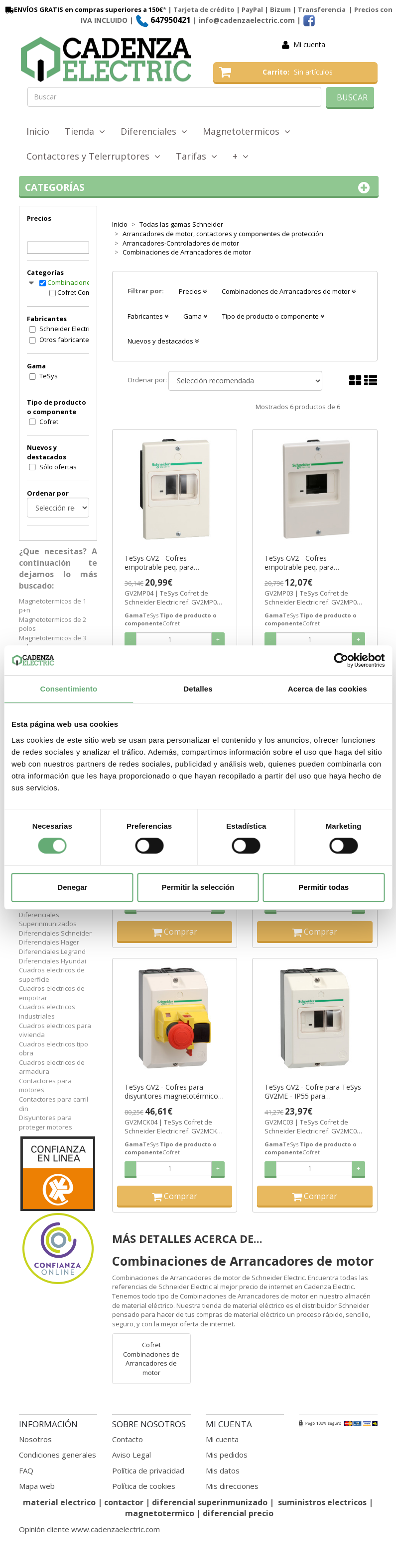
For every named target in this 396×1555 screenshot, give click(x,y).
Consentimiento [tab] (68, 689)
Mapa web (37, 1486)
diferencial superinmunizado (209, 1502)
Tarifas (196, 156)
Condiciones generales (57, 1455)
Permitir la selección (198, 887)
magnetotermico (160, 1513)
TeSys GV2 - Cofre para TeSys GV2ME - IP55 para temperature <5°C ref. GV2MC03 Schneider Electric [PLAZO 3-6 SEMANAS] (312, 1092)
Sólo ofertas (58, 466)
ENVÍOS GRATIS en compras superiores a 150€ (83, 9)
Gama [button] (195, 316)
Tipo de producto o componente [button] (273, 316)
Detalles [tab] (197, 689)
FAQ (26, 1470)
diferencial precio (238, 1513)
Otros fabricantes (66, 339)
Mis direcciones (232, 1486)
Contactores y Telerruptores (93, 156)
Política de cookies (143, 1486)
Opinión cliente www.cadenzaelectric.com (89, 1529)
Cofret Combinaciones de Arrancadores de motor (83, 292)
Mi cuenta (309, 44)
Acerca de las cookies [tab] (327, 689)
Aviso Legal (131, 1455)
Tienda (85, 131)
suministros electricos (322, 1502)
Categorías (199, 187)
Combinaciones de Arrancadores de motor (78, 282)
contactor (123, 1502)
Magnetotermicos (246, 131)
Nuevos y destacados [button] (163, 341)
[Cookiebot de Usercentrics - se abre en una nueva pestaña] (341, 660)
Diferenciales (154, 131)
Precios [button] (193, 291)
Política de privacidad (148, 1470)
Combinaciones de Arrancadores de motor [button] (289, 291)
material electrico (59, 1502)
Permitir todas (323, 887)
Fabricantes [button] (148, 316)
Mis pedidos (227, 1455)
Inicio (37, 131)
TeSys (48, 375)
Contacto (127, 1439)
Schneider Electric (66, 328)
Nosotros (35, 1439)
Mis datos (223, 1470)
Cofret (48, 421)
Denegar (72, 887)
